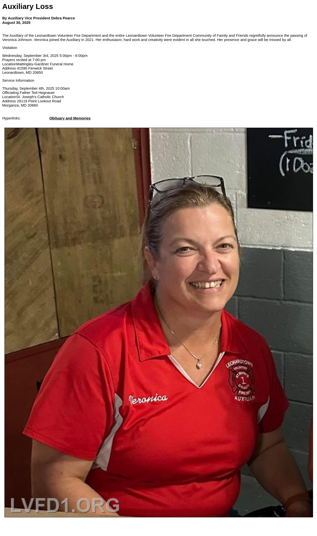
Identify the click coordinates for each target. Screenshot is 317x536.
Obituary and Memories (70, 118)
